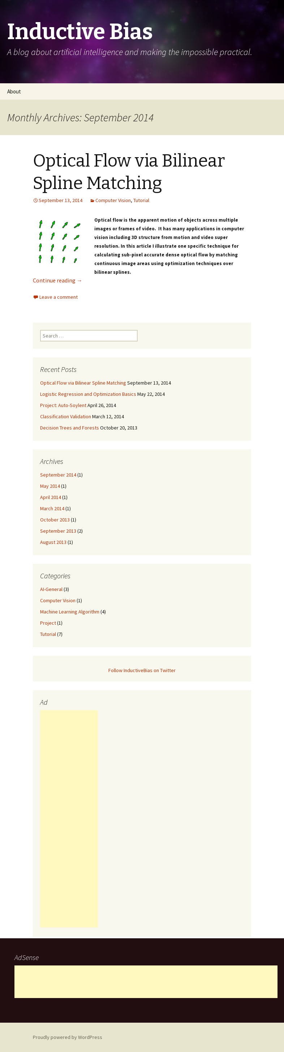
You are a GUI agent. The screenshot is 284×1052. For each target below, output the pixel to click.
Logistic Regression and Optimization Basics (88, 394)
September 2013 (58, 531)
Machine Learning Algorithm (69, 611)
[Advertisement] (69, 818)
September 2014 (58, 474)
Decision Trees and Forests (69, 427)
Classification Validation (65, 416)
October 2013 (55, 519)
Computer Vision (113, 200)
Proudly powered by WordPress (67, 1037)
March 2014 (52, 508)
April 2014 (50, 497)
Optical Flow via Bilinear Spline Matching (83, 383)
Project (48, 623)
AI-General (51, 589)
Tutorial (141, 200)
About (14, 91)
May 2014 (50, 486)
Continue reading (57, 280)
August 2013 (53, 542)
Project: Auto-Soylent (63, 405)
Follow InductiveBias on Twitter (142, 670)
